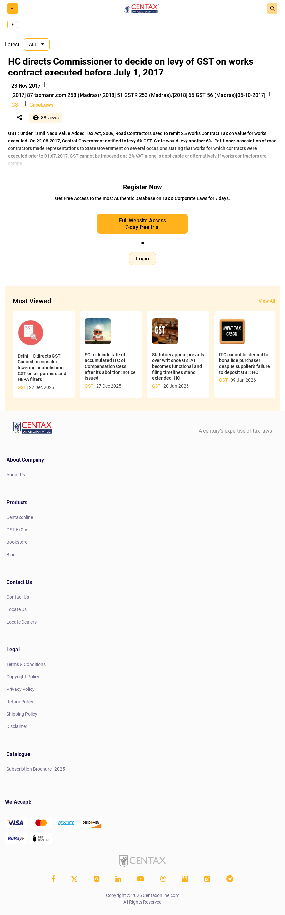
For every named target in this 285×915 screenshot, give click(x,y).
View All (267, 301)
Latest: (13, 45)
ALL (33, 44)
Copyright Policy (23, 676)
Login (142, 259)
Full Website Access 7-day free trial (142, 223)
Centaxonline (20, 517)
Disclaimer (17, 726)
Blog (11, 554)
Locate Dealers (22, 621)
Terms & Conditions (26, 664)
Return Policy (20, 701)
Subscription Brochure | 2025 (36, 769)
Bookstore (17, 542)
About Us (16, 474)
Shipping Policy (22, 714)
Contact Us (18, 597)
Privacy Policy (21, 689)
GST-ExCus (17, 529)
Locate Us (17, 609)
